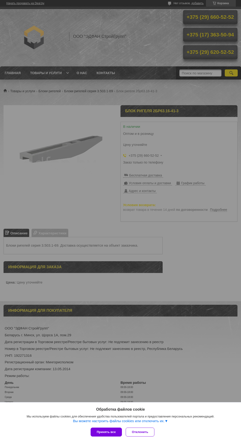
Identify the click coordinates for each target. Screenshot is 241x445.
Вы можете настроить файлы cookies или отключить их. (119, 422)
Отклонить (141, 432)
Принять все (106, 432)
